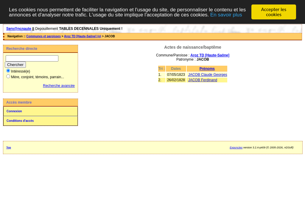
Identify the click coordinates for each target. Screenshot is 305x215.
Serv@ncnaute (18, 29)
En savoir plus (226, 14)
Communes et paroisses (43, 36)
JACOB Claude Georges (207, 75)
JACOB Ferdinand (202, 80)
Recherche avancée (59, 86)
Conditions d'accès (20, 120)
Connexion (14, 111)
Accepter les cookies (273, 12)
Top (8, 147)
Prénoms (207, 69)
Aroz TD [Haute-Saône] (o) (82, 36)
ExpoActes (236, 147)
